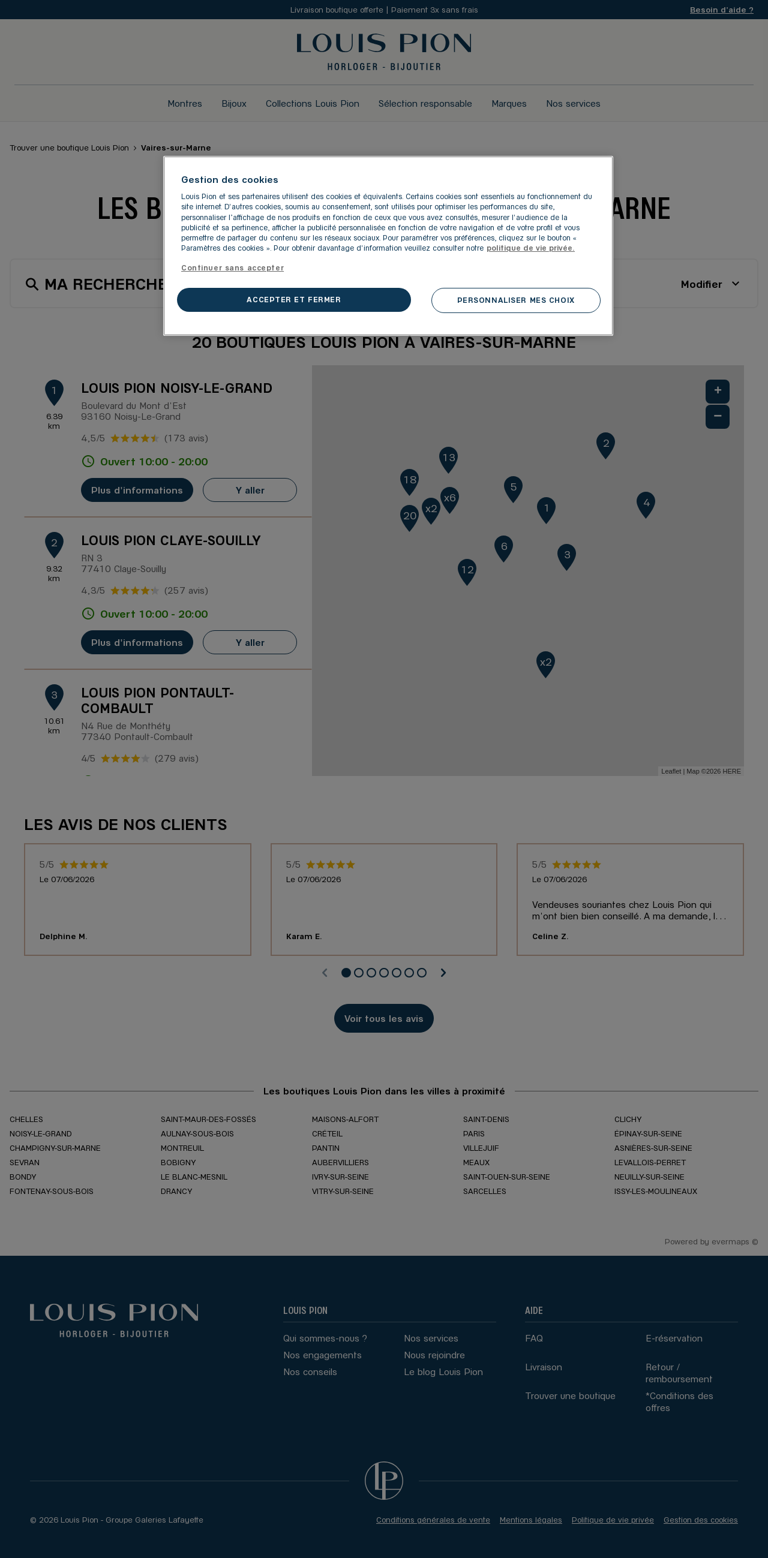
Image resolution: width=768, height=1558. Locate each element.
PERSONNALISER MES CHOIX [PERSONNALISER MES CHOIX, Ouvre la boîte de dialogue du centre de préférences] (516, 300)
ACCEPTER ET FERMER (294, 299)
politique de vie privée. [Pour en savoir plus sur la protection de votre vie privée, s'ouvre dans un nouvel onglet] (531, 247)
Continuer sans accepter (232, 267)
